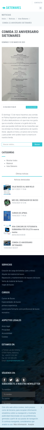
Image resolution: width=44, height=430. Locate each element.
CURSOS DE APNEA (19, 213)
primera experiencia (9, 305)
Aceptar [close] (31, 424)
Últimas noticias (22, 173)
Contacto (38, 3)
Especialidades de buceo (11, 302)
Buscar (37, 144)
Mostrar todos (11, 160)
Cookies (5, 337)
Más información (20, 424)
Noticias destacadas (22, 179)
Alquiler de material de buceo (13, 274)
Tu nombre (6, 389)
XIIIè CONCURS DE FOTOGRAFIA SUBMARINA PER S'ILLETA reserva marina (25, 229)
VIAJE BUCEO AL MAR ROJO (23, 187)
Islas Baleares (23, 19)
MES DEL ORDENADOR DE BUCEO (25, 200)
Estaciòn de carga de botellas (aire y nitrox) (18, 270)
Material (9, 163)
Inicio (4, 19)
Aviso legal (6, 326)
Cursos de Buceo (8, 298)
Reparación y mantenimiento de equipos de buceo (21, 278)
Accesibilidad (7, 333)
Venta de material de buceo (12, 281)
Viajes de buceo (8, 285)
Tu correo (6, 398)
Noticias (12, 19)
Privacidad (6, 330)
